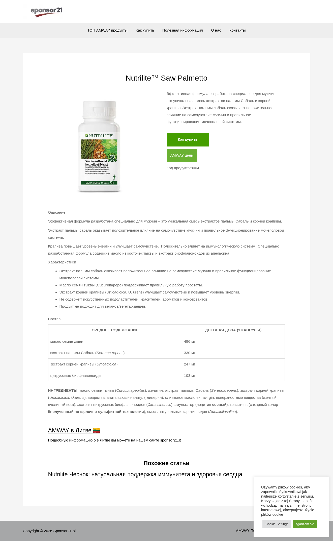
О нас (215, 30)
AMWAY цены (182, 155)
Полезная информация (182, 30)
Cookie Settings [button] (276, 524)
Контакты (236, 30)
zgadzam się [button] (305, 524)
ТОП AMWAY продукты (109, 30)
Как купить (145, 30)
